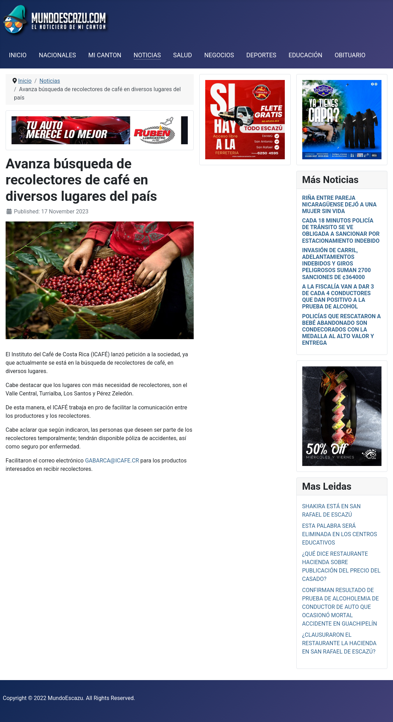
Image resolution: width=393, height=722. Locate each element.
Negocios (219, 55)
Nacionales (57, 55)
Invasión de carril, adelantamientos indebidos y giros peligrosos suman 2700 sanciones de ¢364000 (336, 263)
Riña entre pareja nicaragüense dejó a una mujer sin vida (339, 204)
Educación (305, 55)
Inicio (18, 55)
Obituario (350, 55)
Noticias (147, 55)
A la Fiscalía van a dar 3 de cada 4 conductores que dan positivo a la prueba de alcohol (338, 296)
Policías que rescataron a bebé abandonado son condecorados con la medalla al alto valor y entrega (341, 330)
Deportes (261, 55)
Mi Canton (104, 55)
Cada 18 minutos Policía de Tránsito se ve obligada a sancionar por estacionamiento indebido (341, 230)
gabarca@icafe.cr (112, 460)
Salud (182, 55)
